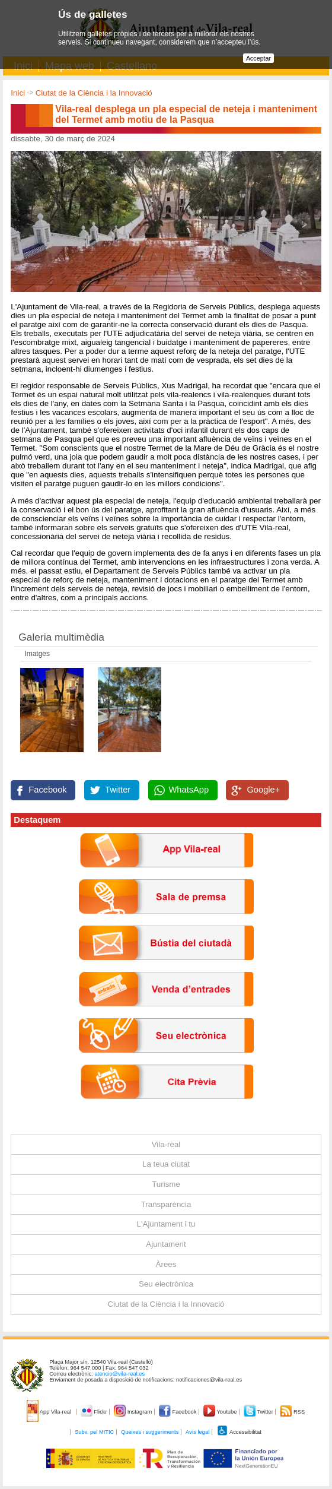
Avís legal (197, 1432)
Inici (18, 92)
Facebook (47, 789)
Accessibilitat (238, 1432)
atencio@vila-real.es (120, 1374)
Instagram (134, 1412)
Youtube (220, 1412)
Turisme (166, 1184)
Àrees (166, 1264)
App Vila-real (50, 1412)
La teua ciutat (166, 1163)
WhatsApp (189, 789)
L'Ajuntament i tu (166, 1223)
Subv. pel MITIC (94, 1432)
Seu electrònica (166, 1283)
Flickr (94, 1412)
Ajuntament (166, 1244)
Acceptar (258, 58)
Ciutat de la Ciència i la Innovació (94, 92)
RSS (292, 1412)
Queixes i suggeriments (149, 1432)
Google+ (263, 789)
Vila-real (166, 1144)
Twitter (117, 789)
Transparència (166, 1204)
